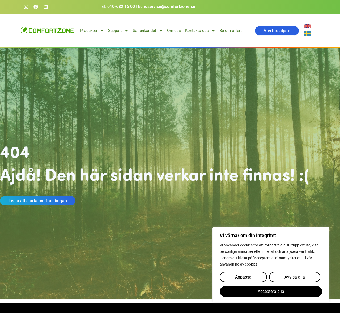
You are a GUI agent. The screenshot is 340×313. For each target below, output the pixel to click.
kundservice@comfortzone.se (166, 6)
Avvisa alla (294, 277)
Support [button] (118, 30)
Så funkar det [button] (148, 30)
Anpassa (243, 277)
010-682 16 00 (121, 6)
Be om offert (230, 30)
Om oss (174, 30)
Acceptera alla (271, 291)
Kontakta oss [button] (200, 30)
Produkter (92, 30)
